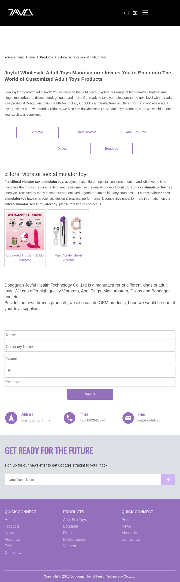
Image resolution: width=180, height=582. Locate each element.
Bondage (111, 148)
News (9, 533)
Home (10, 520)
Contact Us (14, 553)
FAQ (8, 546)
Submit (90, 394)
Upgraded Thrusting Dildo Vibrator (25, 257)
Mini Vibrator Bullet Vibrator (68, 257)
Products (12, 526)
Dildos (62, 148)
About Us (12, 539)
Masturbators (87, 132)
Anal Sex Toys (136, 132)
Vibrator (37, 132)
